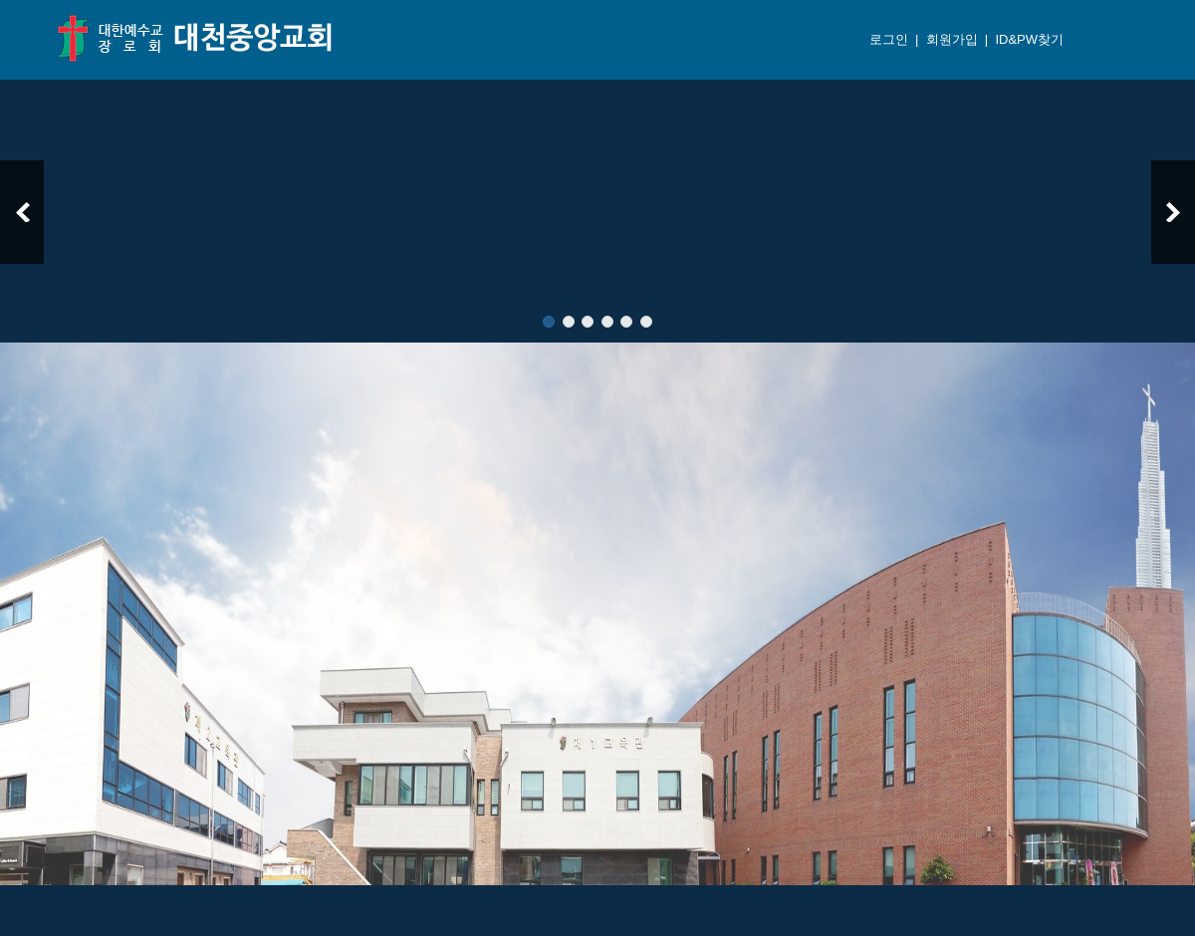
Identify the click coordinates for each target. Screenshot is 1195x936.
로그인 (886, 39)
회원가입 (950, 39)
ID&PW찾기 (1028, 39)
